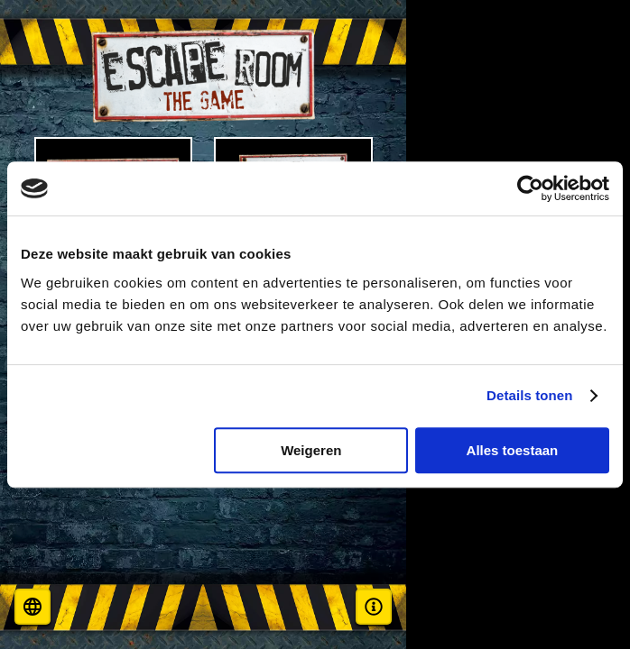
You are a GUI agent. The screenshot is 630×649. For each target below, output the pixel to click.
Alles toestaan (513, 450)
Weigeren (311, 450)
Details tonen (529, 395)
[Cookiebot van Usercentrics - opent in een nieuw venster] (530, 188)
